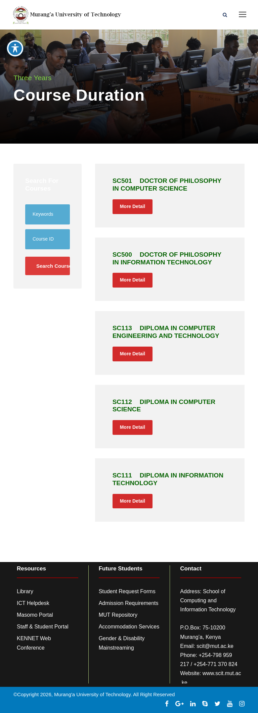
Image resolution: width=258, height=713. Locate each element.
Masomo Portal (35, 615)
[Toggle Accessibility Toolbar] (15, 45)
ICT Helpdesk (33, 603)
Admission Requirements (129, 603)
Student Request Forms (127, 591)
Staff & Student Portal (43, 626)
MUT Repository (118, 615)
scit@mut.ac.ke (215, 646)
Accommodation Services (129, 626)
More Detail (132, 206)
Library (25, 591)
